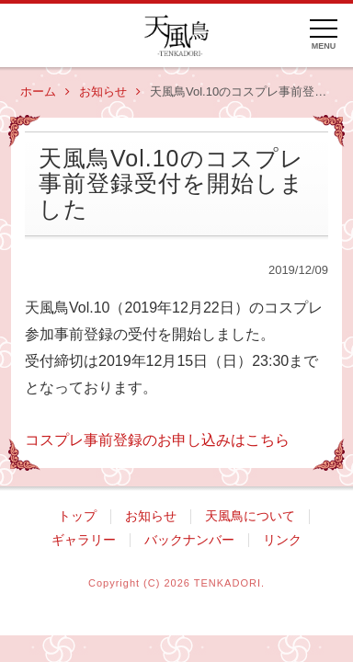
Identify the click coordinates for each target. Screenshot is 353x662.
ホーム (45, 92)
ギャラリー (83, 540)
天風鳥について (250, 516)
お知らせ (110, 92)
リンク (282, 540)
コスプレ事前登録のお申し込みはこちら (157, 440)
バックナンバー (189, 540)
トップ (77, 516)
